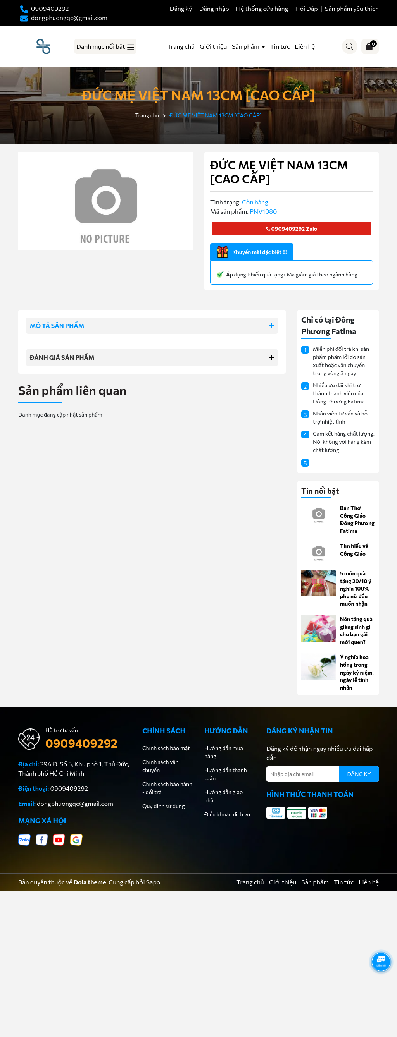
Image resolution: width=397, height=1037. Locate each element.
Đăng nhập (214, 8)
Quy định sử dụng (163, 806)
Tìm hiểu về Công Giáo (354, 550)
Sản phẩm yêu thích (352, 8)
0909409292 (285, 228)
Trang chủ (181, 46)
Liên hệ (305, 46)
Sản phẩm (246, 46)
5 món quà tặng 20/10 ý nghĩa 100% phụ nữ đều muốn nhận (355, 588)
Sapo (153, 882)
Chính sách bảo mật (166, 748)
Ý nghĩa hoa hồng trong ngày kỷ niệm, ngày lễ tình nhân (357, 672)
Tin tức (280, 46)
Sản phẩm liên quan (72, 390)
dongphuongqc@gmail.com (75, 803)
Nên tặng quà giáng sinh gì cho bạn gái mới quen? (356, 630)
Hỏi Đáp (306, 8)
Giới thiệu (213, 46)
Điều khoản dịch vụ (227, 814)
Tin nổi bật (320, 490)
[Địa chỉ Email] (322, 774)
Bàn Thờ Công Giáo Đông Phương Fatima (357, 519)
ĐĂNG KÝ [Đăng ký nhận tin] (359, 774)
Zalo (311, 228)
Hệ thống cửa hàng (262, 8)
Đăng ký (181, 8)
